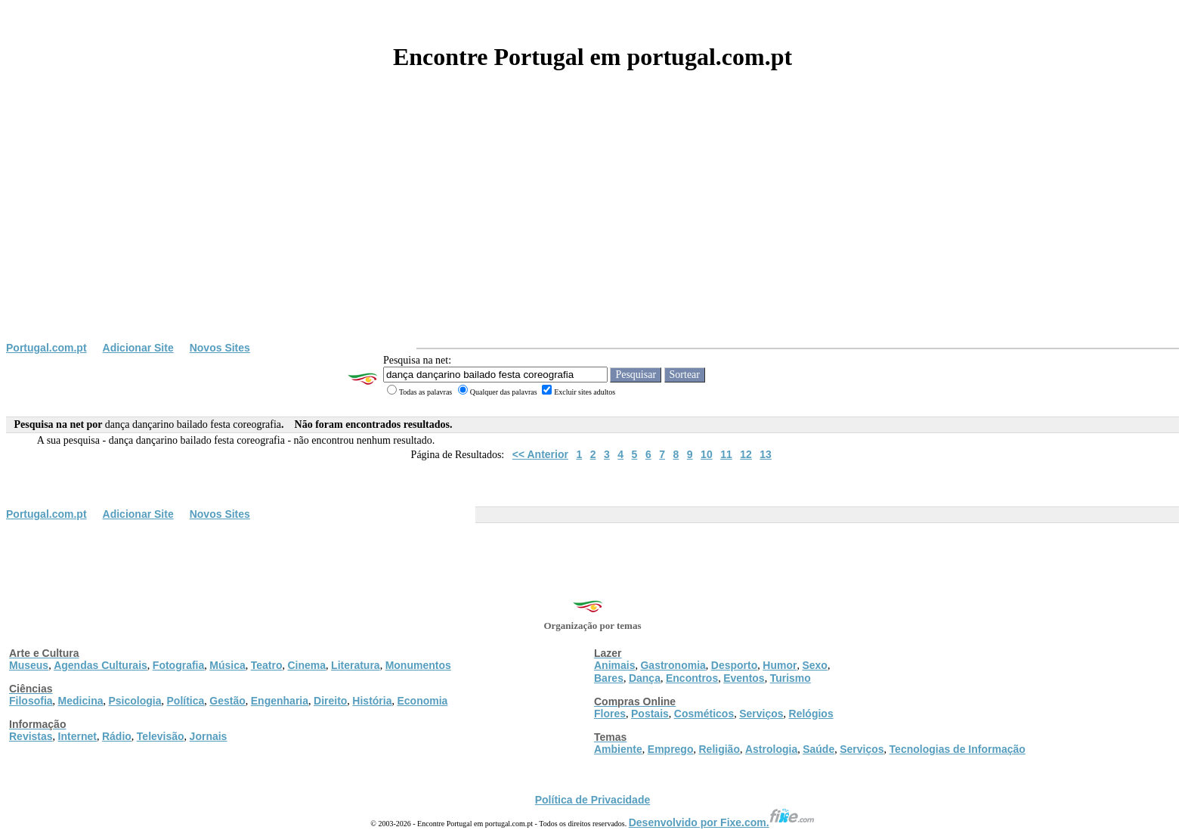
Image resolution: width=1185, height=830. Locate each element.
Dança (645, 678)
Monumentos (418, 665)
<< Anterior (540, 454)
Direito (330, 701)
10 (707, 454)
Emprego (671, 749)
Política (186, 701)
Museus (28, 665)
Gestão (227, 701)
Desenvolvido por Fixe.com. (722, 822)
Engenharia (279, 701)
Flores (610, 714)
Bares (608, 678)
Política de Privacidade (593, 800)
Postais (650, 714)
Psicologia (134, 701)
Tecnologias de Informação (958, 749)
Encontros (692, 678)
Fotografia (178, 665)
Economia (422, 701)
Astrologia (771, 749)
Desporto (734, 665)
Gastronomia (672, 665)
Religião (718, 749)
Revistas (31, 736)
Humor (780, 665)
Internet (77, 736)
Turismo (790, 678)
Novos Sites (220, 348)
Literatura (355, 665)
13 (766, 454)
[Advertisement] (592, 228)
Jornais (208, 736)
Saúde (818, 749)
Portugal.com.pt (46, 348)
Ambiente (618, 749)
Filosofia (31, 701)
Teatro (267, 665)
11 (726, 454)
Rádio (116, 736)
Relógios (811, 714)
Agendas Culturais (100, 665)
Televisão (160, 736)
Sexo (814, 665)
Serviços (761, 714)
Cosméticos (704, 714)
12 (746, 454)
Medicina (81, 701)
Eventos (743, 678)
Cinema (307, 665)
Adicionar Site (138, 348)
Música (227, 665)
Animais (614, 665)
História (371, 701)
